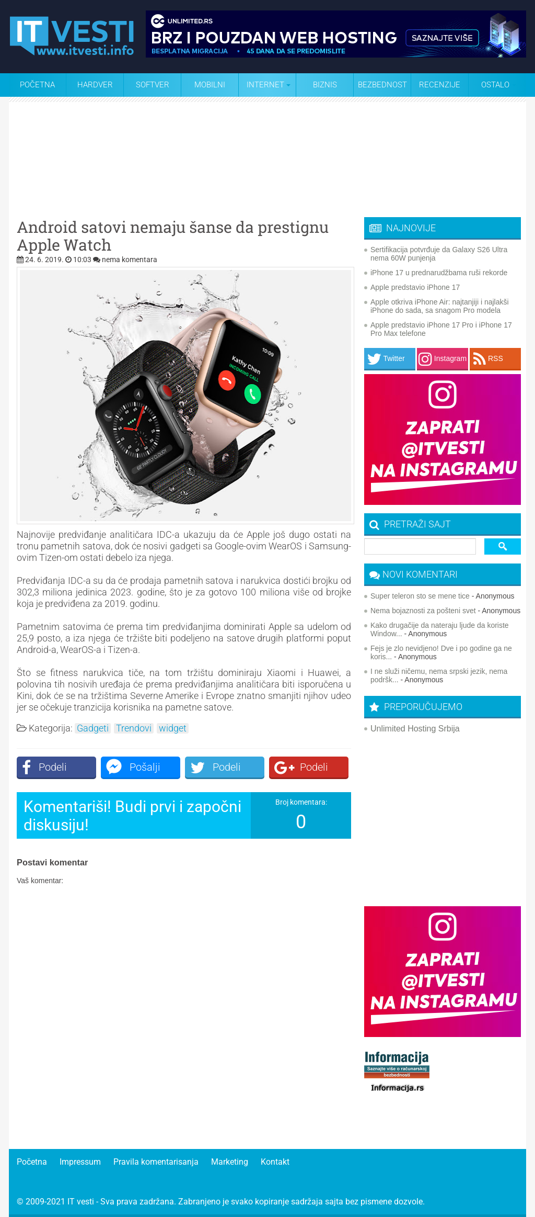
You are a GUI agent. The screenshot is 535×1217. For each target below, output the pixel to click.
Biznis (325, 84)
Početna (37, 84)
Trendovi (134, 728)
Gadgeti (93, 728)
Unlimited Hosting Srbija (415, 728)
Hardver (95, 84)
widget (173, 728)
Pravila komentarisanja (156, 1162)
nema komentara (129, 259)
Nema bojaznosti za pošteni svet (423, 610)
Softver (152, 84)
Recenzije (439, 84)
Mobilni (209, 84)
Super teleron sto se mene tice (420, 596)
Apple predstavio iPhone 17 (415, 287)
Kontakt (275, 1162)
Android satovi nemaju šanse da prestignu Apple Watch (173, 236)
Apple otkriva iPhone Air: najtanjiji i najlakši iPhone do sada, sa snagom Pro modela (439, 306)
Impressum (80, 1162)
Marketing (229, 1162)
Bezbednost (382, 84)
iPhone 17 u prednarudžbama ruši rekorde (438, 272)
